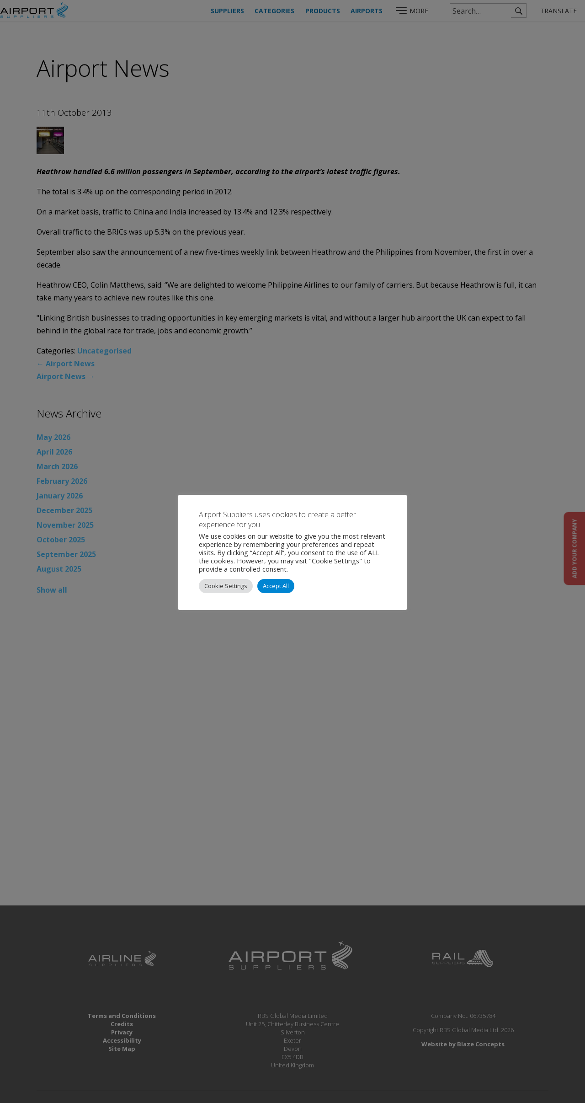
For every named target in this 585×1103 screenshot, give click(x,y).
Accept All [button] (276, 586)
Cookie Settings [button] (225, 586)
